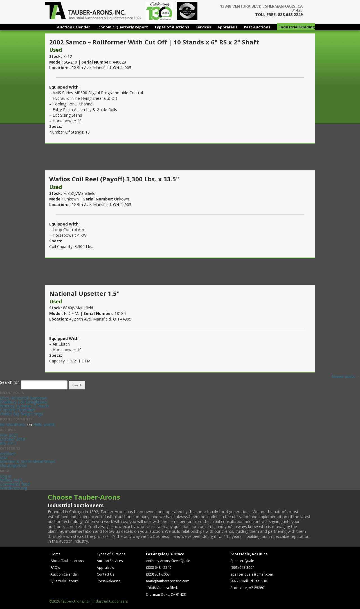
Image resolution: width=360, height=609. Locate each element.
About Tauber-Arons (67, 560)
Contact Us (105, 574)
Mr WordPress (13, 424)
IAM (3, 457)
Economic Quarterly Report (122, 27)
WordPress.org (13, 488)
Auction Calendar (73, 27)
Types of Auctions (171, 27)
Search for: (10, 382)
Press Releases (108, 581)
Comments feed (15, 484)
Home (55, 554)
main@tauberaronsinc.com (167, 581)
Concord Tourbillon (17, 409)
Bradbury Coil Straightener (24, 402)
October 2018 (12, 439)
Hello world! (44, 424)
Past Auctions (257, 27)
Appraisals (227, 27)
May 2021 (9, 435)
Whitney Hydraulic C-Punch (24, 406)
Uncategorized (13, 465)
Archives (7, 453)
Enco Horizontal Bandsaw (23, 398)
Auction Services (110, 560)
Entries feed (11, 480)
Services (203, 27)
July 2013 (8, 443)
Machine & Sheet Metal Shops (27, 461)
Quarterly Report (64, 581)
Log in (5, 476)
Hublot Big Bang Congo (21, 413)
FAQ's (55, 567)
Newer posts (346, 376)
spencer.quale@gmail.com (252, 574)
